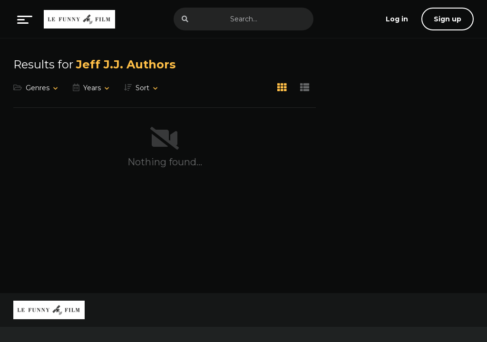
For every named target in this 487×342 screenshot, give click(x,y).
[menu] (24, 19)
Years (92, 88)
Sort (142, 88)
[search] (185, 19)
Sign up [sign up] (447, 19)
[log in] (396, 19)
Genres (37, 88)
